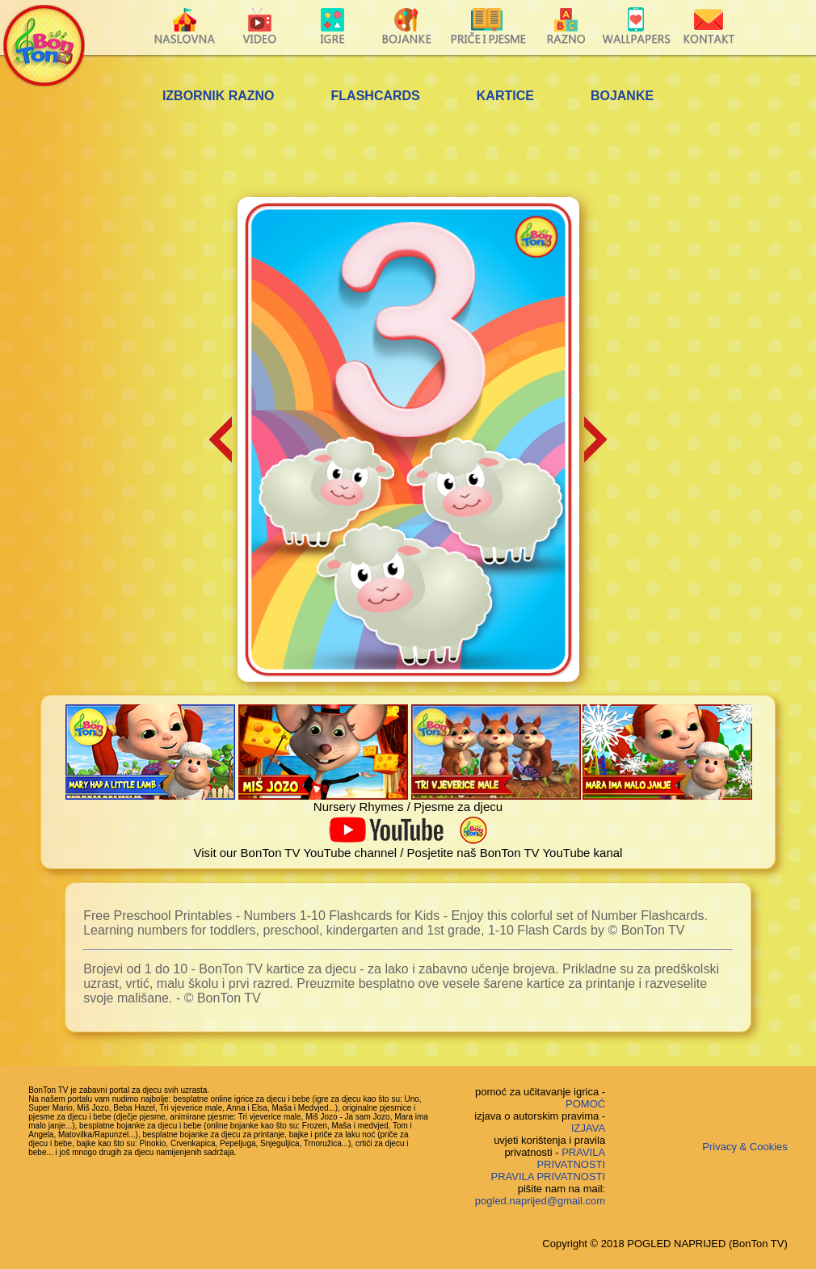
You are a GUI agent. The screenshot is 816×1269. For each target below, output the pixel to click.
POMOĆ (585, 1104)
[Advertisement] (408, 152)
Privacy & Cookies (744, 1147)
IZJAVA (588, 1128)
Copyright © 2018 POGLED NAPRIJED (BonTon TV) (664, 1243)
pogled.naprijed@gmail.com (540, 1201)
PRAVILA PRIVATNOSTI (570, 1158)
